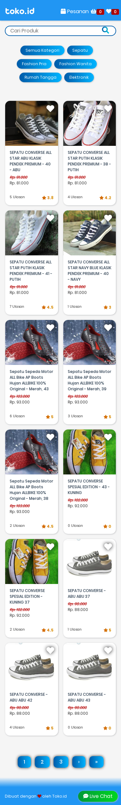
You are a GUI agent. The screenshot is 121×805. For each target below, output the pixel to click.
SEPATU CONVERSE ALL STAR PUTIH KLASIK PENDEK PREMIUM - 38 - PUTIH (89, 161)
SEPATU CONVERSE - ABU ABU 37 (87, 593)
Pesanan (75, 11)
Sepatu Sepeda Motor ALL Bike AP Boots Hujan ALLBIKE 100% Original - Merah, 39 (89, 380)
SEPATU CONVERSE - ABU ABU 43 (87, 697)
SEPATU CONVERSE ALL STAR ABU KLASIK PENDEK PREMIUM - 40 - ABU (31, 161)
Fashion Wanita (75, 63)
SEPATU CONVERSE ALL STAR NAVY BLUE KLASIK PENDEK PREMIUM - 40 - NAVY (89, 270)
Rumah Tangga (40, 77)
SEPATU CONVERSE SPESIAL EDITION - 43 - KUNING (89, 486)
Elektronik (79, 77)
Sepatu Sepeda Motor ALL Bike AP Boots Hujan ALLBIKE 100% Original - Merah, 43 (31, 380)
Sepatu (80, 50)
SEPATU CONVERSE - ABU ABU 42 (29, 697)
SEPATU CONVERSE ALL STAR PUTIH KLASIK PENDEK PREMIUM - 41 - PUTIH (31, 270)
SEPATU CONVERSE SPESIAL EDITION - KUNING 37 (27, 596)
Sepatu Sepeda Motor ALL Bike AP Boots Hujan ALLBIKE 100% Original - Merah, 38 (31, 489)
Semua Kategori (42, 50)
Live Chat (98, 796)
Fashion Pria (34, 63)
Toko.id (59, 796)
